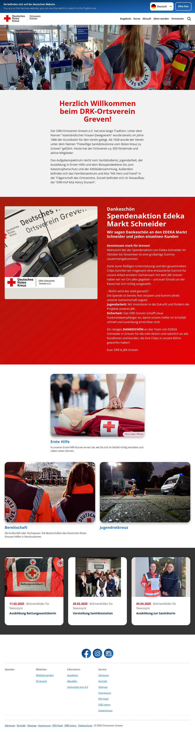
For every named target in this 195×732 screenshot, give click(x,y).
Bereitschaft (16, 527)
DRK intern (104, 704)
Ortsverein (177, 18)
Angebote (125, 18)
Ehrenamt (41, 681)
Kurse (136, 18)
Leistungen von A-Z (77, 687)
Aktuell (147, 18)
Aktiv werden (161, 18)
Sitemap (102, 687)
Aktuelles (72, 681)
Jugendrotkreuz (114, 527)
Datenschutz (105, 710)
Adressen (103, 675)
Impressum (104, 693)
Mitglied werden (45, 675)
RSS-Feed (103, 698)
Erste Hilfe (60, 441)
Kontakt (102, 681)
